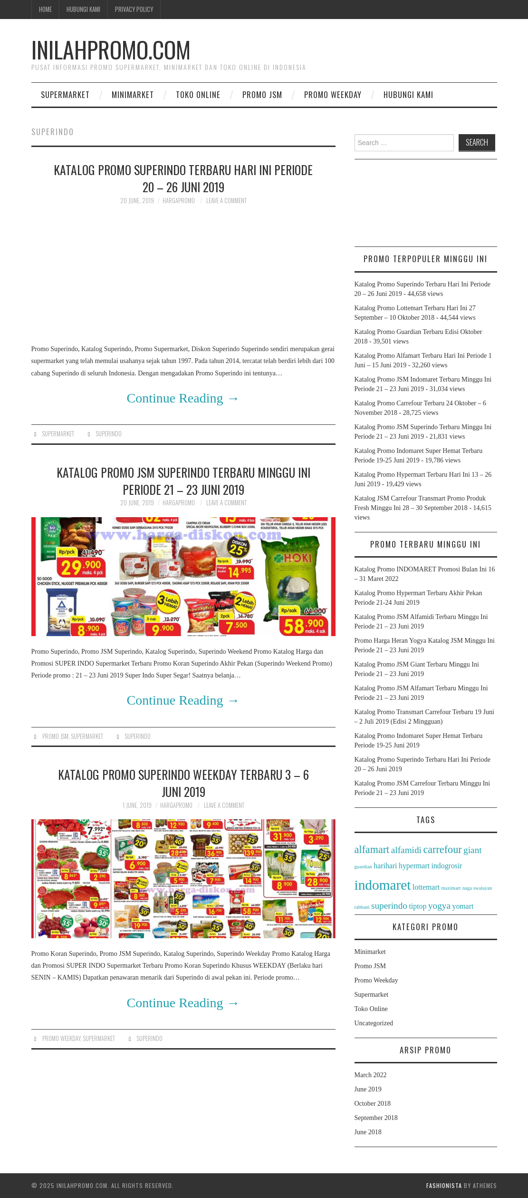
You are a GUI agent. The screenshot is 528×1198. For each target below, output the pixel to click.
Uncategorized (374, 1023)
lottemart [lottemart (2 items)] (426, 887)
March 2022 (371, 1075)
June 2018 (368, 1132)
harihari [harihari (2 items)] (385, 866)
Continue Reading (183, 398)
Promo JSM (262, 94)
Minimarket (133, 94)
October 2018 (373, 1103)
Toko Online (198, 94)
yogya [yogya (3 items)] (439, 906)
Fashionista (444, 1185)
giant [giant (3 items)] (472, 850)
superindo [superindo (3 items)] (389, 906)
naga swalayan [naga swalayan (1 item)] (477, 888)
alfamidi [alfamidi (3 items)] (406, 850)
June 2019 (368, 1089)
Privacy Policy (134, 9)
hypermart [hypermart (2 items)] (414, 866)
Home (45, 9)
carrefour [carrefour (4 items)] (442, 849)
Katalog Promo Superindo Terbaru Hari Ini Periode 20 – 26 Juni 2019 (183, 178)
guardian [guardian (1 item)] (363, 866)
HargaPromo (179, 200)
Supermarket (65, 94)
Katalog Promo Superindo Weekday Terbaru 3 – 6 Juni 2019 (183, 782)
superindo (109, 433)
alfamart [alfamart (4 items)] (372, 849)
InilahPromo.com (111, 49)
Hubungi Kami (83, 9)
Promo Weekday (333, 94)
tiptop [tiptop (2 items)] (417, 906)
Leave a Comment (226, 200)
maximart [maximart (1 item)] (451, 888)
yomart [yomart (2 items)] (462, 906)
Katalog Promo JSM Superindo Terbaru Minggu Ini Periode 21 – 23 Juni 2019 (183, 480)
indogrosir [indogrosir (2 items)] (447, 866)
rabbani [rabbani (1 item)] (362, 907)
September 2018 (376, 1117)
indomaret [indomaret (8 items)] (383, 885)
